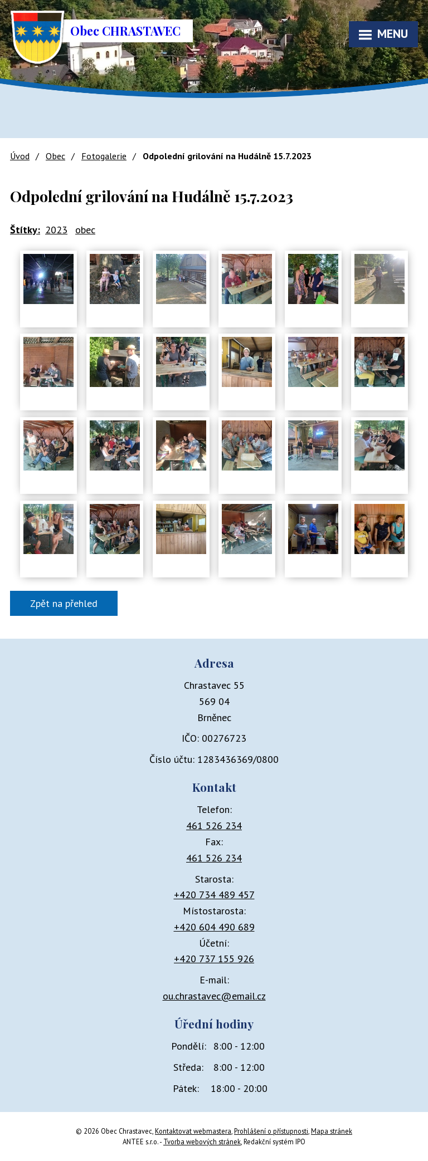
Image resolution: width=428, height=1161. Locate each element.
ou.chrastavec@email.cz (214, 995)
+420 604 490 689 (214, 926)
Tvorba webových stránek (202, 1141)
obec (85, 229)
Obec (55, 155)
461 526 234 (214, 825)
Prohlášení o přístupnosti (271, 1130)
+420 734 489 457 (214, 894)
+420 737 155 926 (214, 958)
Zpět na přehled (64, 603)
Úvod (20, 155)
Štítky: (25, 229)
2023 (56, 229)
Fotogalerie (104, 155)
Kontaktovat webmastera (193, 1130)
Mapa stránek (331, 1130)
